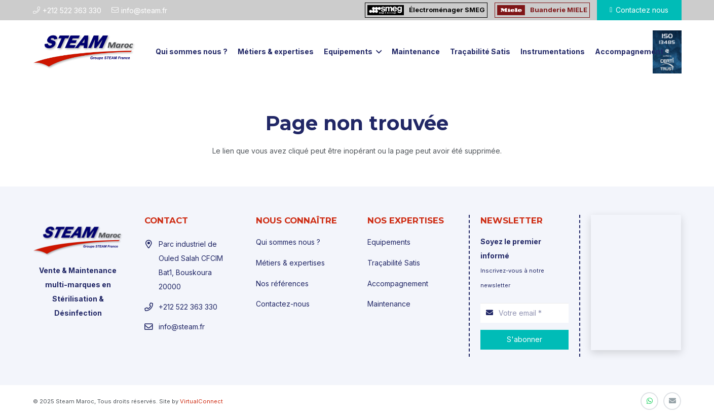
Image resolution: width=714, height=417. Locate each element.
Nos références (282, 283)
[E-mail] (672, 401)
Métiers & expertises (290, 262)
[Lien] (84, 51)
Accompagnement (397, 283)
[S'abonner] (524, 340)
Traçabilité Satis (393, 262)
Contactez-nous (283, 303)
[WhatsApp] (649, 401)
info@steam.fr (182, 326)
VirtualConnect (201, 401)
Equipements (388, 242)
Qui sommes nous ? (288, 242)
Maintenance (388, 303)
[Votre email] (524, 313)
